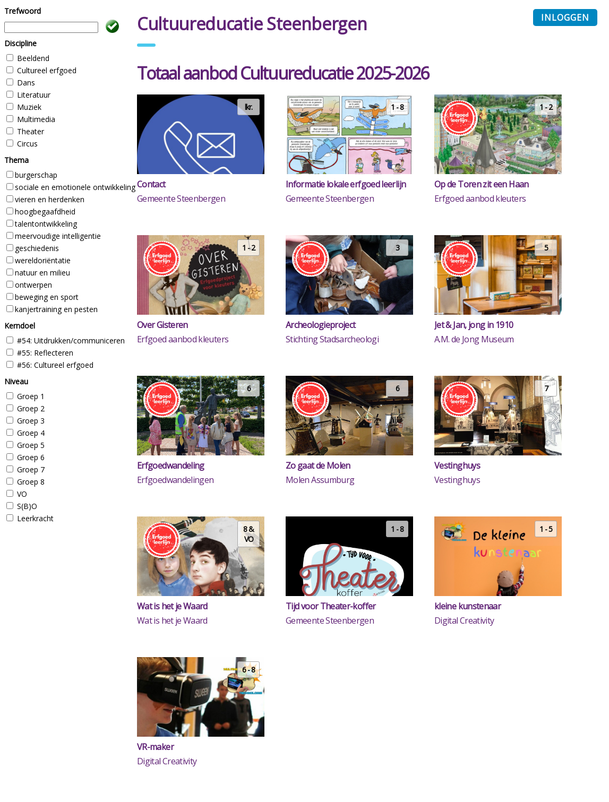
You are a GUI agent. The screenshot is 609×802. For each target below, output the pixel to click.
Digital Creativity (464, 620)
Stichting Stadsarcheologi (332, 339)
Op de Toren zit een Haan (481, 184)
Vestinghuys (457, 465)
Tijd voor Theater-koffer (331, 606)
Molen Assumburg (320, 480)
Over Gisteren (162, 325)
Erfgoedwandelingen (175, 480)
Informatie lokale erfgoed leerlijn (346, 184)
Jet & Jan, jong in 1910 (473, 325)
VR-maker (155, 747)
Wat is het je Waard (172, 606)
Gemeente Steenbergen (181, 198)
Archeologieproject (320, 325)
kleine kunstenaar (467, 606)
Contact (151, 184)
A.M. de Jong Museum (474, 339)
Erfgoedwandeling (170, 465)
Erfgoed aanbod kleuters (480, 198)
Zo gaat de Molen (318, 465)
